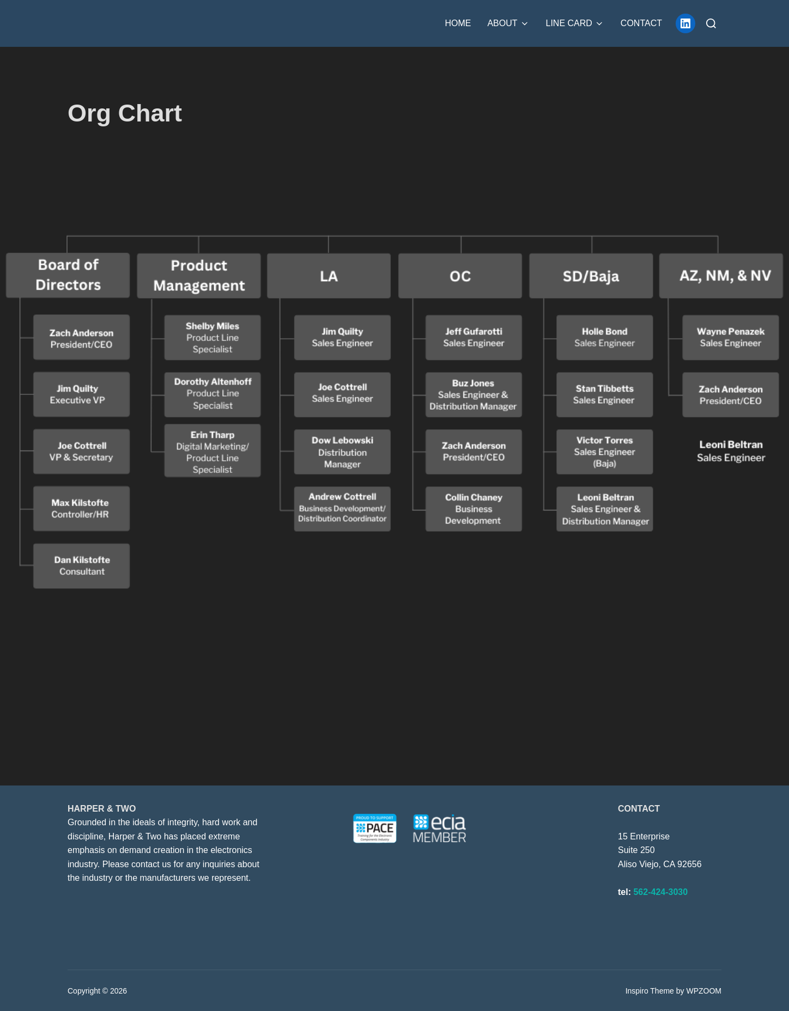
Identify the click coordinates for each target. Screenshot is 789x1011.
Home (458, 23)
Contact (641, 23)
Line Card (575, 23)
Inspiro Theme (650, 990)
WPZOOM (703, 990)
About (508, 23)
